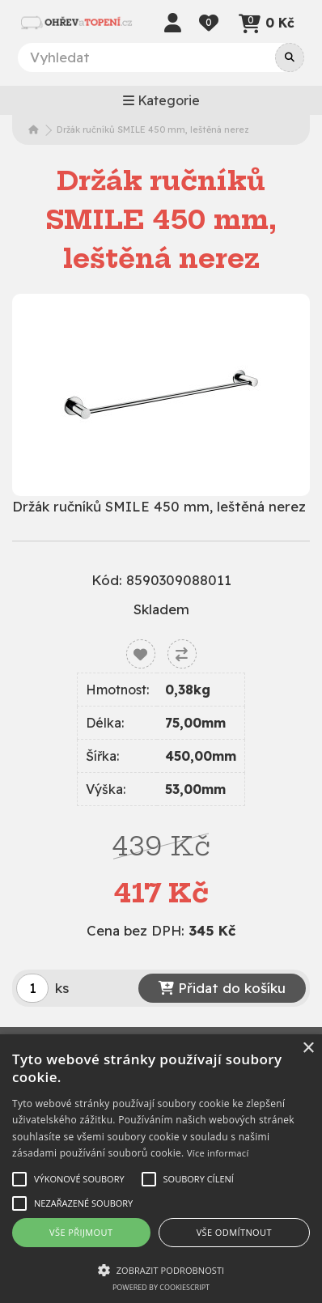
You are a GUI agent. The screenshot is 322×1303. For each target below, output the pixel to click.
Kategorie (161, 100)
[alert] (161, 1168)
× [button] (308, 1048)
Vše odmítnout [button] (234, 1232)
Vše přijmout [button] (80, 1232)
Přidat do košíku (222, 987)
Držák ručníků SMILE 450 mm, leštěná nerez (153, 129)
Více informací (218, 1153)
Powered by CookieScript (161, 1287)
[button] (161, 1270)
